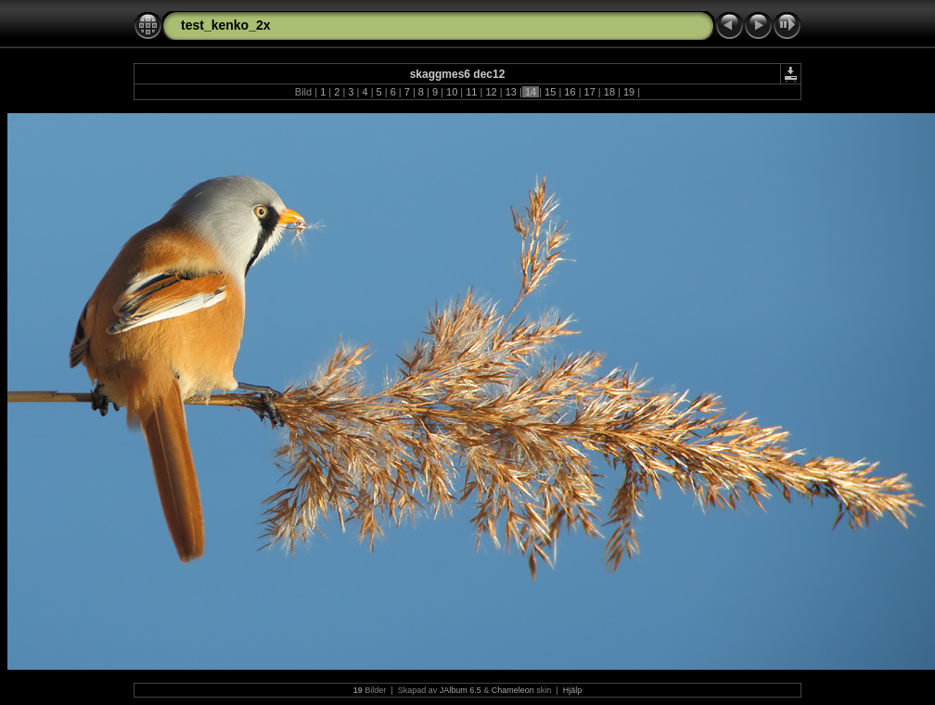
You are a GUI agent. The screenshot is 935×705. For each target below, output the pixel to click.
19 (629, 91)
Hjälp (573, 690)
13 (511, 91)
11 (471, 91)
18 (609, 91)
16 (569, 91)
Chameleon (513, 690)
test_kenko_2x (226, 25)
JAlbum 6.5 (460, 690)
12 (490, 91)
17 (589, 91)
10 (451, 91)
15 (550, 91)
